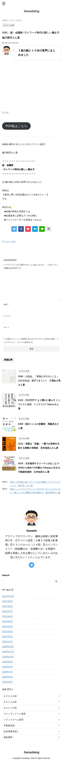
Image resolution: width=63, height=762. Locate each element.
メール (7, 316)
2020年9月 (7, 662)
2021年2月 (7, 636)
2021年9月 (7, 601)
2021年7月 (7, 611)
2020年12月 (8, 646)
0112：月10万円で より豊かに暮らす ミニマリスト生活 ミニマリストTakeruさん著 (39, 404)
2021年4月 (7, 626)
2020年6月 (7, 677)
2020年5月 (7, 682)
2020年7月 (7, 672)
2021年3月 (7, 631)
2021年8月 (7, 606)
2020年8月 (7, 667)
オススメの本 (10, 241)
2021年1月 (7, 641)
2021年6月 (7, 616)
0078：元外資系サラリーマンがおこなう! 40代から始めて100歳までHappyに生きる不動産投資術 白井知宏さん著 (39, 467)
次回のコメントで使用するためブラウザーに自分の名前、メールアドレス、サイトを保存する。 (31, 340)
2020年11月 (8, 652)
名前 (6, 304)
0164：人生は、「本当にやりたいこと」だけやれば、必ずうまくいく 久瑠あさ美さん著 (39, 380)
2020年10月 (8, 657)
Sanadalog (31, 11)
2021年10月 (8, 596)
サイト (6, 327)
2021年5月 (7, 621)
